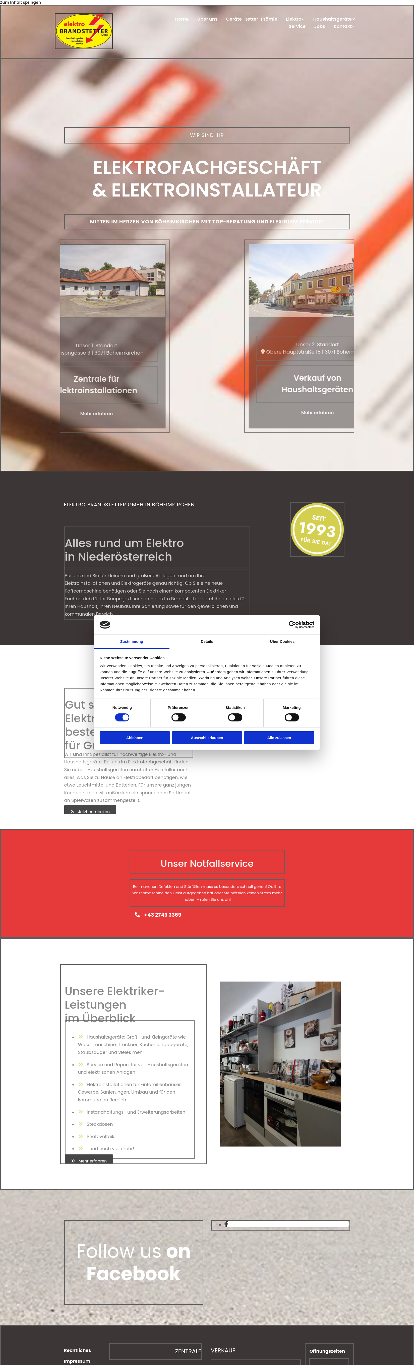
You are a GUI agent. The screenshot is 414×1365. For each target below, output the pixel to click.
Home (182, 19)
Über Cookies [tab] (282, 641)
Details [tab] (207, 641)
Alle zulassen (279, 738)
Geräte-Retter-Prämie (251, 19)
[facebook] (226, 1224)
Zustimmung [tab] (131, 641)
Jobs (319, 26)
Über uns (207, 19)
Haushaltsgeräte (332, 19)
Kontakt (343, 26)
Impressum (77, 1361)
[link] (295, 20)
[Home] (84, 48)
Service (297, 26)
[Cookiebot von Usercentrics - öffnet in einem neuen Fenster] (292, 624)
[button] (90, 811)
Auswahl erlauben (207, 738)
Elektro (293, 19)
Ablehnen (134, 738)
